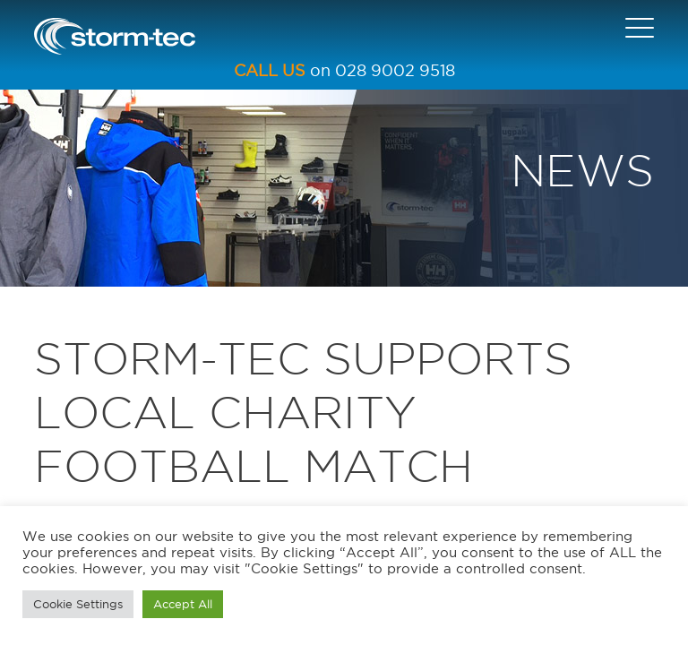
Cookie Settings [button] (78, 604)
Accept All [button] (182, 604)
